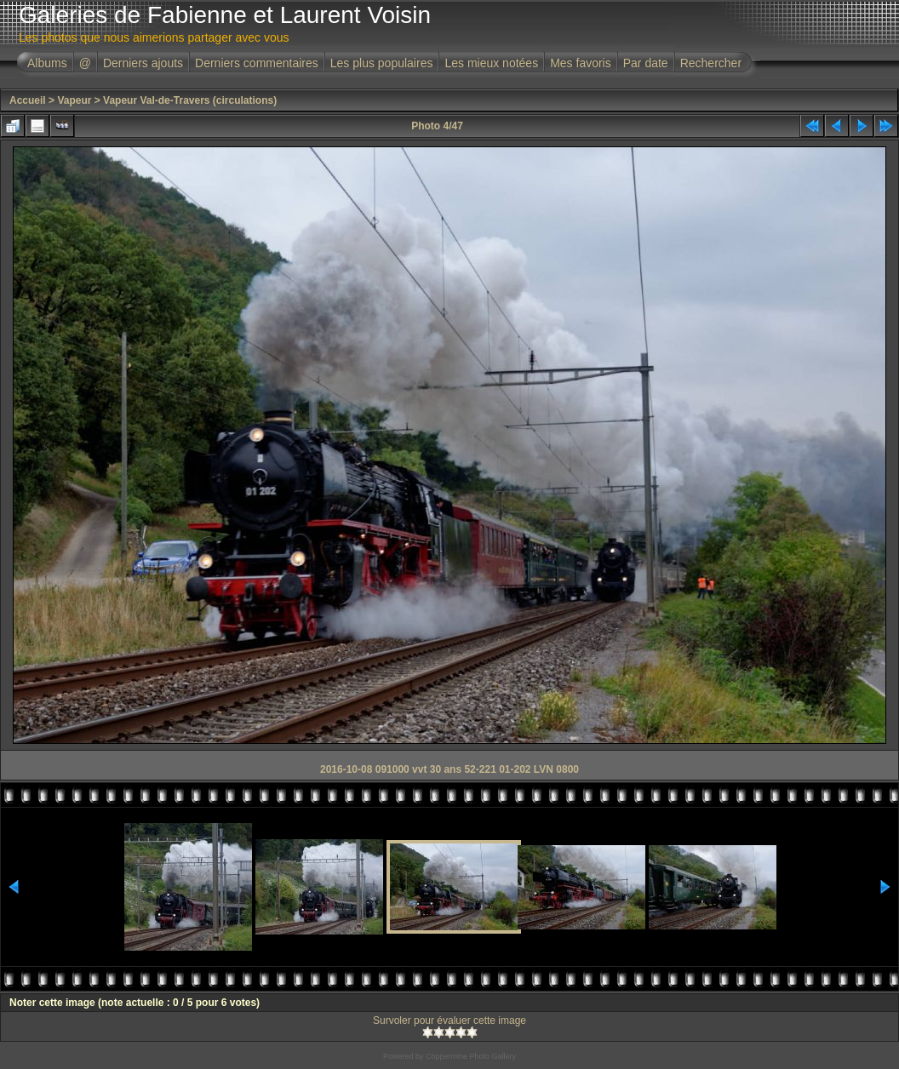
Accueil (27, 100)
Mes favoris (580, 63)
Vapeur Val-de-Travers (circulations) (190, 100)
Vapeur (74, 100)
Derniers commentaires (256, 63)
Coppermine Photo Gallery (471, 1056)
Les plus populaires (381, 63)
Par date (645, 63)
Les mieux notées (491, 63)
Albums (47, 63)
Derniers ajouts (143, 63)
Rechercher (711, 63)
